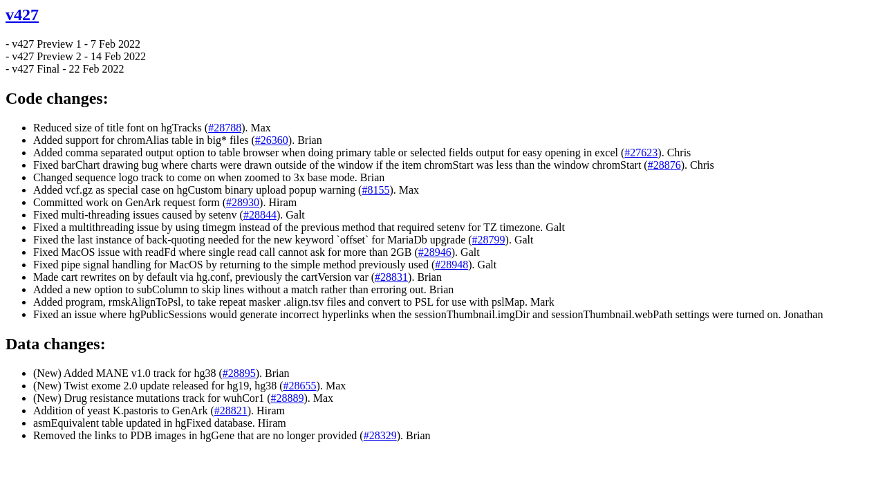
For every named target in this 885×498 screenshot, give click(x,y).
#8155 (375, 190)
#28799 (488, 240)
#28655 (300, 385)
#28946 (434, 252)
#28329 (380, 435)
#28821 (231, 410)
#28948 (451, 264)
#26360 (271, 140)
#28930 (242, 202)
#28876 (664, 165)
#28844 (260, 215)
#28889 (287, 398)
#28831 (391, 277)
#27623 (641, 152)
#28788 (224, 127)
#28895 (239, 373)
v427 (22, 15)
